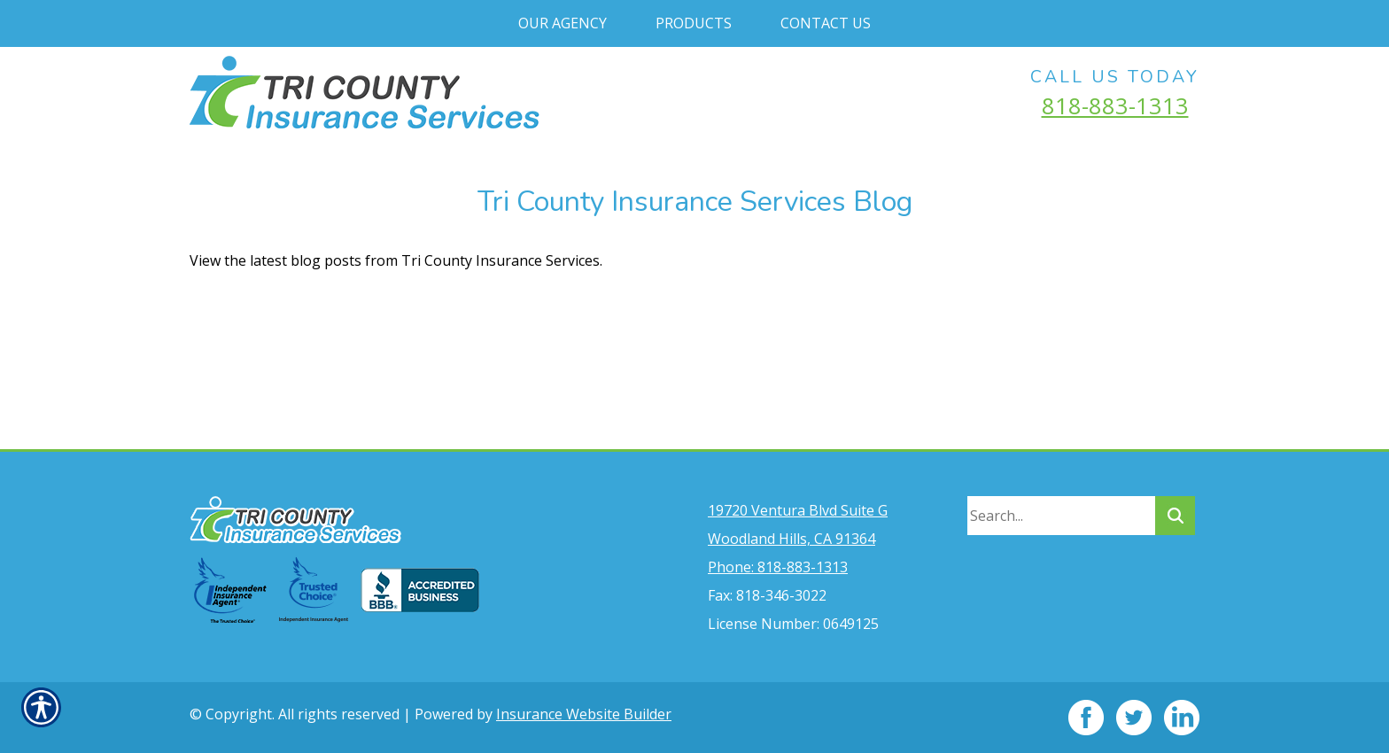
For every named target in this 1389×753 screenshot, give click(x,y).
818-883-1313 (1115, 105)
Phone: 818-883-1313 (778, 567)
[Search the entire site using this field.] (1061, 515)
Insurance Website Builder (583, 714)
